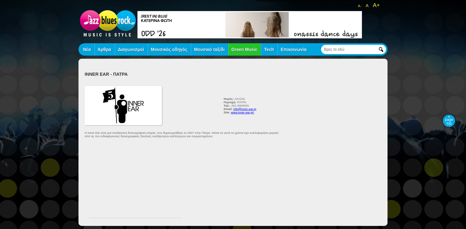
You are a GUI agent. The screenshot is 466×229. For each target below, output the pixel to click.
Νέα (87, 49)
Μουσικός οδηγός (169, 49)
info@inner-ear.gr (244, 109)
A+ (376, 5)
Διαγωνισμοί (131, 49)
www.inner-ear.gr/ (242, 112)
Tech (269, 49)
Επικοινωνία (294, 49)
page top (449, 121)
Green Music (244, 49)
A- (359, 6)
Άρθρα (104, 49)
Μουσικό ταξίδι (209, 49)
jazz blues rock (107, 23)
